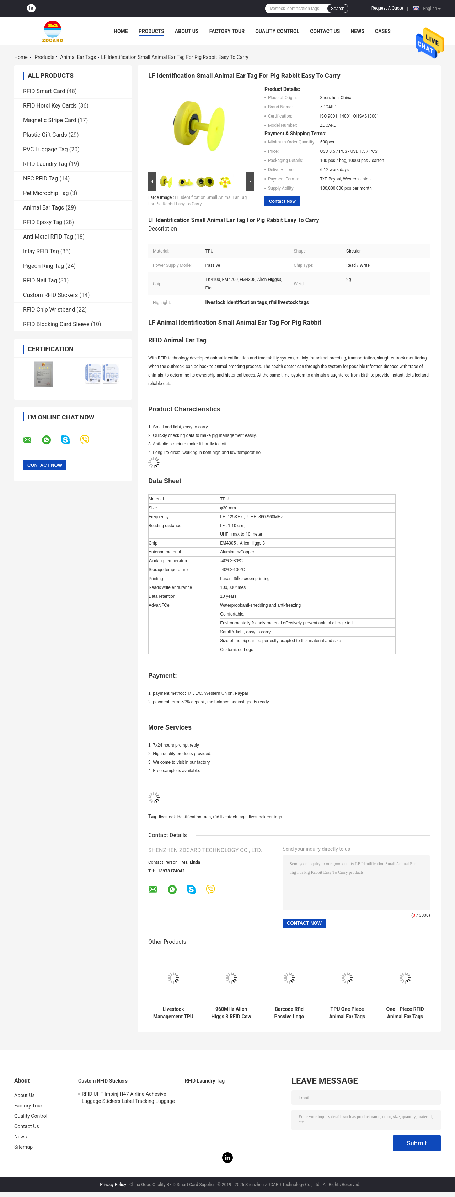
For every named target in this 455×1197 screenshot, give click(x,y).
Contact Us (325, 31)
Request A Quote (387, 8)
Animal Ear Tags (78, 57)
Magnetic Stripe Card (49, 120)
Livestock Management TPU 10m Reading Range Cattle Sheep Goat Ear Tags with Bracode (173, 1013)
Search (337, 8)
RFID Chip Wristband (49, 309)
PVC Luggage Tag (45, 149)
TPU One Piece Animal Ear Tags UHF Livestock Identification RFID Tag (347, 1013)
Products (151, 31)
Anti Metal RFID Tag (48, 236)
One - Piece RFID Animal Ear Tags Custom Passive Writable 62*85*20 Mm (405, 1013)
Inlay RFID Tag (41, 251)
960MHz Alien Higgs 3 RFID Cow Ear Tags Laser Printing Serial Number (231, 1013)
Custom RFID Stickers (50, 295)
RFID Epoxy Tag (42, 222)
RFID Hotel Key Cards (50, 105)
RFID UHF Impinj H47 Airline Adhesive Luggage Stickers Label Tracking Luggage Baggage (128, 1098)
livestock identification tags (185, 816)
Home (121, 31)
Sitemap (23, 1147)
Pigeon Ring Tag (43, 265)
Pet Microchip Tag (46, 193)
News (357, 31)
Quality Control (277, 31)
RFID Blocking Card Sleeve (56, 324)
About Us (187, 31)
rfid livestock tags (229, 816)
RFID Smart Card (44, 91)
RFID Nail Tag (40, 280)
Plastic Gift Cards (45, 134)
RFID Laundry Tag (45, 164)
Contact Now (282, 201)
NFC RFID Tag (40, 178)
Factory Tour (227, 31)
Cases (383, 31)
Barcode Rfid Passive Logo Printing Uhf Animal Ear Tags (289, 1013)
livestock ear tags (265, 816)
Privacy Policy (113, 1184)
